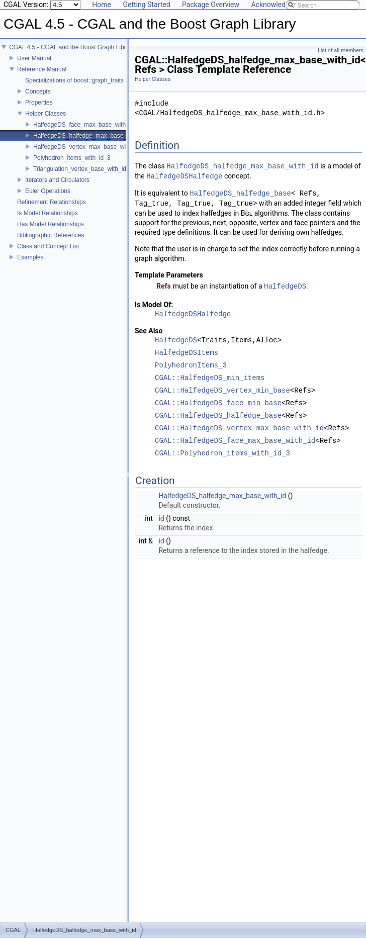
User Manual (34, 58)
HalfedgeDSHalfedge (184, 176)
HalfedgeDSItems (186, 353)
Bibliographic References (50, 235)
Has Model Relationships (50, 224)
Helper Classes (45, 113)
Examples (30, 257)
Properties (39, 102)
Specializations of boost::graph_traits (74, 80)
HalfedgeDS (285, 286)
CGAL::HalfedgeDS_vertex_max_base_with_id (239, 428)
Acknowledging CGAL (284, 5)
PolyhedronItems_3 (191, 365)
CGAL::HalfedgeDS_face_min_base (218, 403)
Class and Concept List (48, 246)
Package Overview (210, 5)
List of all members (340, 50)
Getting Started (146, 5)
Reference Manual (41, 69)
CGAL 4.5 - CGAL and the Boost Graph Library (71, 47)
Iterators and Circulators (57, 179)
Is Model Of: (154, 305)
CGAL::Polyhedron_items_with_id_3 (222, 453)
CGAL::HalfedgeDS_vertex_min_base (222, 391)
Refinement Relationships (51, 202)
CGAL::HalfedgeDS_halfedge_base (218, 416)
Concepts (38, 91)
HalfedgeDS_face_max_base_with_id (83, 124)
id (161, 518)
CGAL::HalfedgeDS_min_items (209, 378)
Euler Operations (47, 191)
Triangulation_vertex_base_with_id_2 (83, 168)
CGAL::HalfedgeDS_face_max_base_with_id (235, 441)
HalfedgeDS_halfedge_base (240, 193)
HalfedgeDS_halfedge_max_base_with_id (89, 135)
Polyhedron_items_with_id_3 (71, 157)
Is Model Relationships (47, 213)
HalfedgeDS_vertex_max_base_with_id (86, 146)
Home (101, 5)
